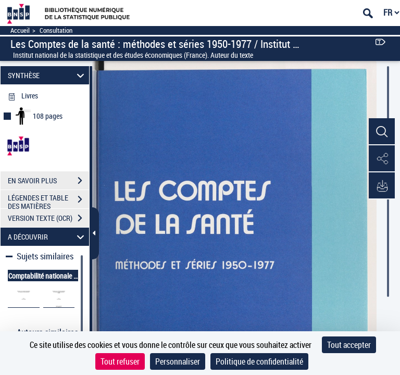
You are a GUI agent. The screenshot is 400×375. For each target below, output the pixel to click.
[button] (382, 131)
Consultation (56, 30)
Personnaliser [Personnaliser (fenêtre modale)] (177, 361)
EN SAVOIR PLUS (48, 180)
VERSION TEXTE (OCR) (48, 218)
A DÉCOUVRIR (48, 237)
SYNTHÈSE (48, 75)
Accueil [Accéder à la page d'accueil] (20, 30)
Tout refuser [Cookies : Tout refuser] (120, 361)
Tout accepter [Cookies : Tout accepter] (349, 345)
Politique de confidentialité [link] (259, 361)
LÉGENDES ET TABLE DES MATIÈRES (48, 200)
